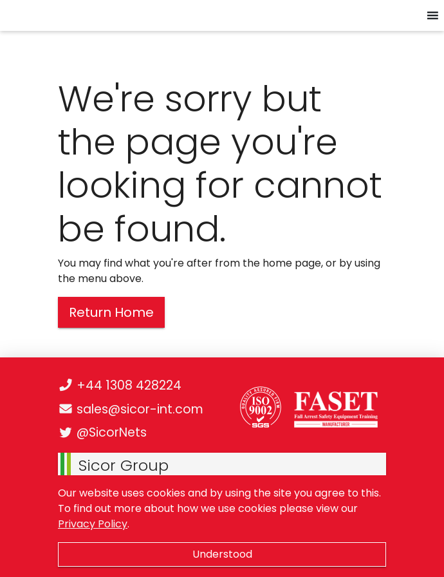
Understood (222, 554)
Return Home (111, 312)
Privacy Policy (92, 523)
